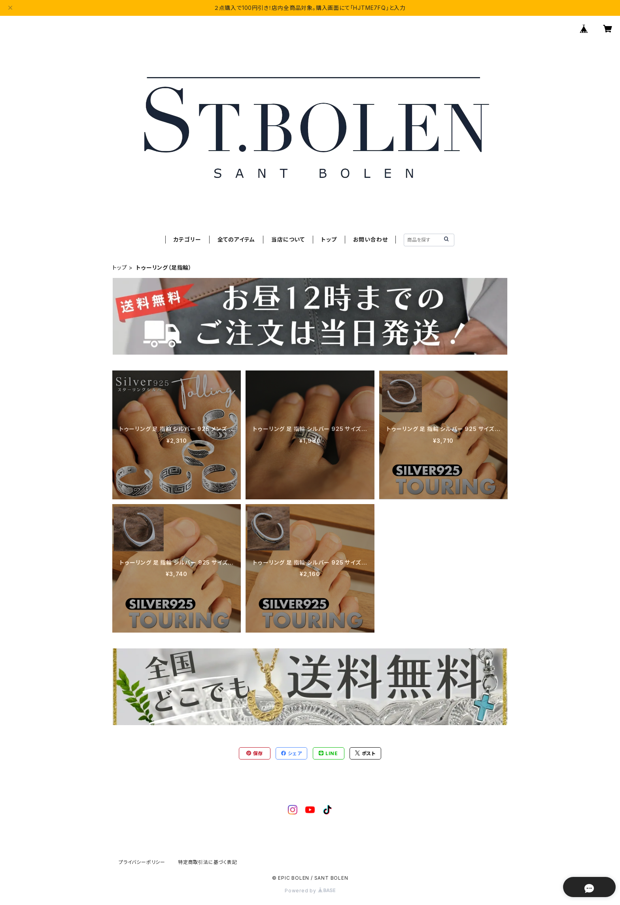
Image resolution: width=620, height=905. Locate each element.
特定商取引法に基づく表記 (207, 862)
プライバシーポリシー (142, 862)
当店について (288, 239)
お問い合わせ (370, 239)
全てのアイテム (236, 239)
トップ (328, 239)
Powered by (310, 891)
